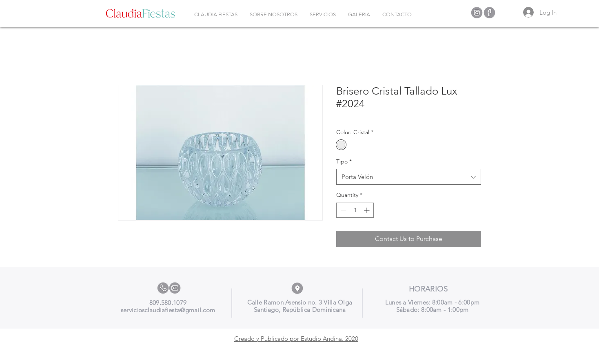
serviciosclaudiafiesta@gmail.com (168, 310)
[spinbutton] (355, 210)
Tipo (344, 161)
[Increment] (367, 210)
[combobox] (408, 177)
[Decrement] (342, 210)
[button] (323, 14)
